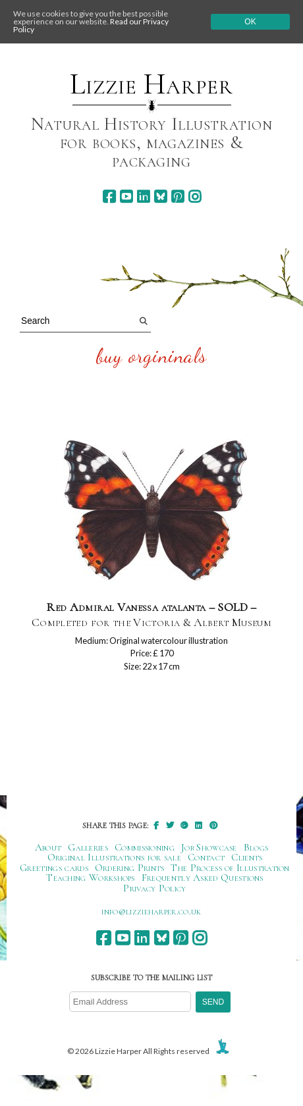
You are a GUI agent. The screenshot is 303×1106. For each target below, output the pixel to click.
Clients (246, 857)
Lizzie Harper (151, 84)
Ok (250, 21)
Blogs (256, 847)
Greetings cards (54, 868)
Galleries (88, 847)
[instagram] (194, 196)
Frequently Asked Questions (202, 877)
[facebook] (109, 196)
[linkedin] (143, 196)
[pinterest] (177, 196)
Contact (206, 857)
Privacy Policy (154, 888)
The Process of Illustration (230, 868)
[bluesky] (160, 196)
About (48, 847)
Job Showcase (209, 847)
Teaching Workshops (90, 877)
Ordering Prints (130, 868)
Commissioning (145, 847)
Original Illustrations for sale (114, 857)
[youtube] (126, 196)
